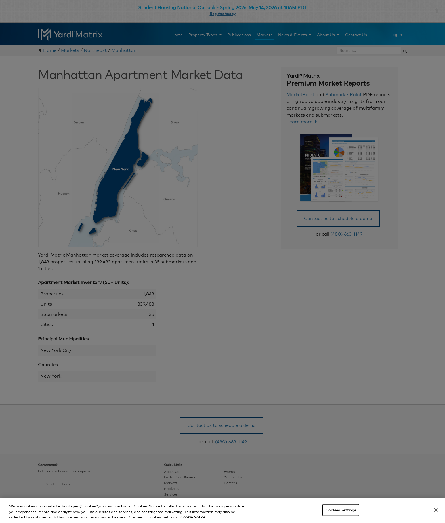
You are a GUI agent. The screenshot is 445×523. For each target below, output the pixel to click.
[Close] (436, 510)
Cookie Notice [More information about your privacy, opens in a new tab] (192, 517)
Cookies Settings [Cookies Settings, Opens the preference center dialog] (341, 509)
